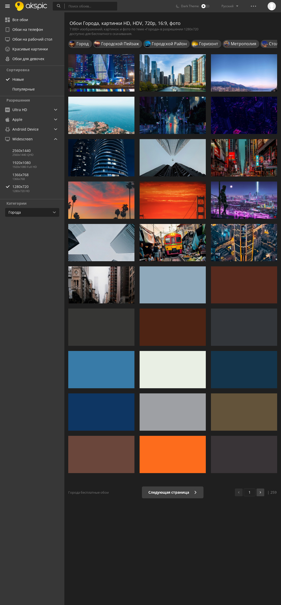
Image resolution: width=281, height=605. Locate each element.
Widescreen (19, 139)
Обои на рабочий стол (28, 39)
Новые (18, 79)
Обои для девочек (24, 58)
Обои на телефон (24, 29)
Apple (13, 119)
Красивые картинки (26, 49)
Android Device (22, 129)
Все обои (16, 19)
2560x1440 (21, 150)
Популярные (23, 89)
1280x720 (38, 186)
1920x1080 (21, 163)
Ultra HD (16, 109)
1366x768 (20, 175)
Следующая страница (172, 492)
